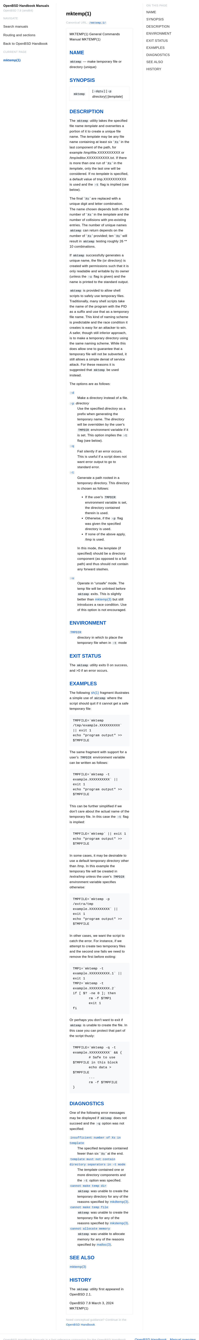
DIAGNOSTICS (87, 1099)
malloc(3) (104, 1239)
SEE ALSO (82, 1252)
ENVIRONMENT (88, 620)
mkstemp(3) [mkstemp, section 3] (119, 1218)
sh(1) (95, 689)
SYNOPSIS (82, 80)
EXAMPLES (83, 680)
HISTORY (80, 1274)
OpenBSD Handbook (80, 1319)
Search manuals (15, 26)
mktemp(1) (12, 60)
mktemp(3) (103, 596)
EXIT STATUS (85, 653)
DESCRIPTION (86, 111)
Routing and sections (19, 35)
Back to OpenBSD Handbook (25, 44)
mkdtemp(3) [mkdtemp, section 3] (119, 1197)
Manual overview (183, 1334)
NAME (77, 52)
